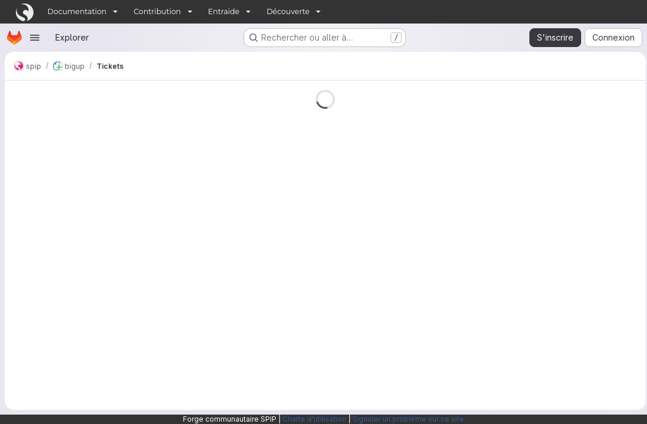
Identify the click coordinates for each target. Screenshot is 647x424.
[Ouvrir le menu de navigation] (34, 37)
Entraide (224, 11)
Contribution (157, 11)
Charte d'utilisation (314, 419)
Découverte (287, 11)
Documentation (77, 11)
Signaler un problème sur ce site (408, 419)
